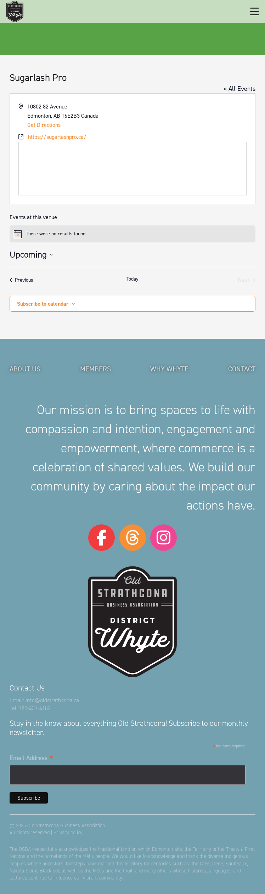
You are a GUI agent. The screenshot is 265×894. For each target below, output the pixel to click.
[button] (254, 11)
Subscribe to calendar (43, 303)
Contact (241, 369)
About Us (25, 369)
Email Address (31, 758)
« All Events (239, 88)
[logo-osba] (14, 11)
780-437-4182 (35, 708)
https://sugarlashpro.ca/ (57, 137)
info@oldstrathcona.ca (52, 700)
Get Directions (44, 125)
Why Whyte (169, 369)
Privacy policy (68, 832)
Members (95, 369)
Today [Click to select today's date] (132, 279)
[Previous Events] (21, 280)
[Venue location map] (132, 168)
